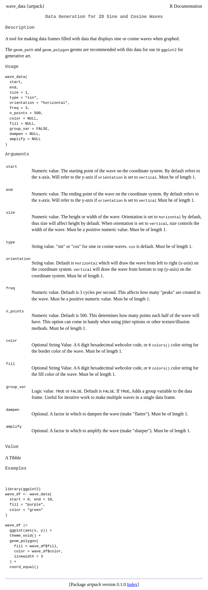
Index (132, 584)
